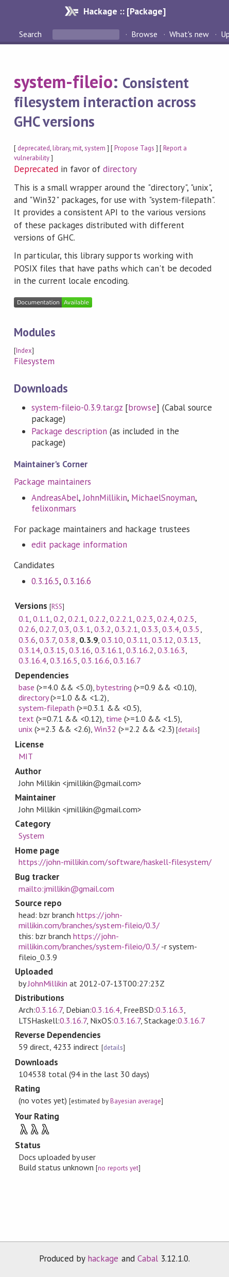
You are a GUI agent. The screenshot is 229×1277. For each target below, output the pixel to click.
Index (24, 350)
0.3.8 (67, 640)
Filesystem (34, 361)
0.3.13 (188, 640)
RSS (56, 606)
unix (25, 729)
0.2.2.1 (121, 619)
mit (77, 148)
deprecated (33, 148)
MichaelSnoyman (163, 497)
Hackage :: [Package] (124, 11)
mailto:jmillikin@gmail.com (67, 888)
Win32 (105, 729)
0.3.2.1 (126, 629)
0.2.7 (47, 629)
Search (31, 34)
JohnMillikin (105, 497)
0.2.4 (165, 619)
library (61, 148)
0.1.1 (41, 619)
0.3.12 (162, 640)
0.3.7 (47, 640)
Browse (144, 34)
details (188, 729)
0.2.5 (186, 619)
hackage (102, 1258)
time (114, 718)
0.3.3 (150, 629)
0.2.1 (76, 619)
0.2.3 (144, 619)
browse (142, 407)
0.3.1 (81, 629)
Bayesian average (135, 1101)
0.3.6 (27, 640)
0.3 (64, 629)
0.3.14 (29, 650)
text (26, 718)
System (31, 835)
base (26, 687)
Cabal (147, 1258)
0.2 (59, 619)
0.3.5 (191, 629)
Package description (69, 431)
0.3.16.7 (127, 660)
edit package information (79, 544)
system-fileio (63, 81)
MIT (26, 756)
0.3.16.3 (171, 650)
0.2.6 (27, 629)
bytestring (113, 687)
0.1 (24, 619)
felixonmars (53, 508)
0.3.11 (137, 640)
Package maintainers (52, 481)
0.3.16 (80, 650)
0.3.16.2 (140, 650)
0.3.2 (102, 629)
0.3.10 (112, 640)
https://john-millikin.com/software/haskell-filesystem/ (115, 862)
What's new (189, 34)
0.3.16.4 (32, 660)
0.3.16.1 (108, 650)
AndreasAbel (55, 497)
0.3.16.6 (77, 581)
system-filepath (47, 708)
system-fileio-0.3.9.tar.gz (77, 407)
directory (120, 169)
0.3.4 (170, 629)
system (94, 148)
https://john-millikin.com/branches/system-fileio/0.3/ (89, 920)
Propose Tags (134, 148)
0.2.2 (97, 619)
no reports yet (118, 1168)
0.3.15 (54, 650)
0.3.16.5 (45, 581)
